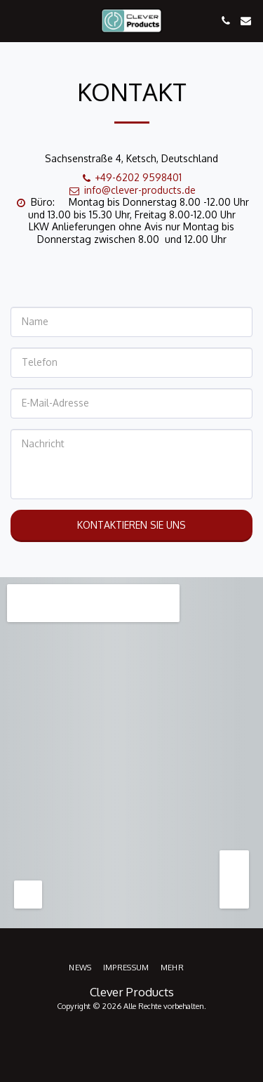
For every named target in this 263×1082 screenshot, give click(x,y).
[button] (15, 20)
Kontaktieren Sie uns (131, 525)
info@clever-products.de (132, 190)
